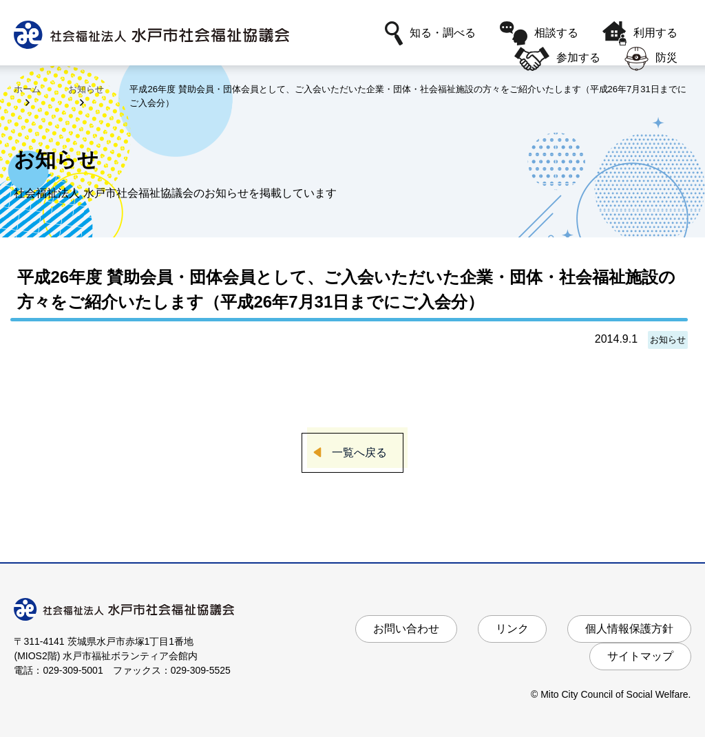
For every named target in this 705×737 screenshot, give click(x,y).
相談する (539, 33)
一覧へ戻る (359, 452)
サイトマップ (640, 656)
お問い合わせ (406, 628)
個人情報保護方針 (629, 628)
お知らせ (86, 89)
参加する (557, 59)
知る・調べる (430, 33)
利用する (639, 33)
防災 (650, 59)
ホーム (27, 89)
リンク (512, 628)
